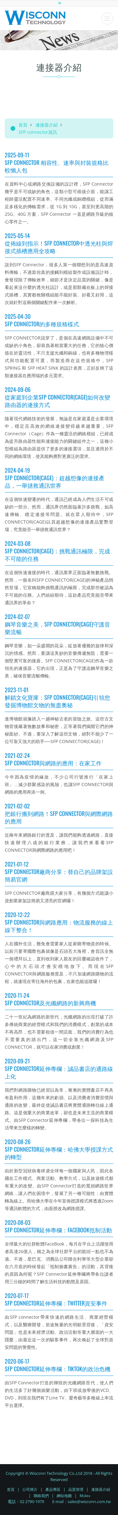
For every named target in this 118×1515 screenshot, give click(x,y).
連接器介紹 (47, 125)
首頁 (23, 125)
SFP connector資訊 (38, 132)
